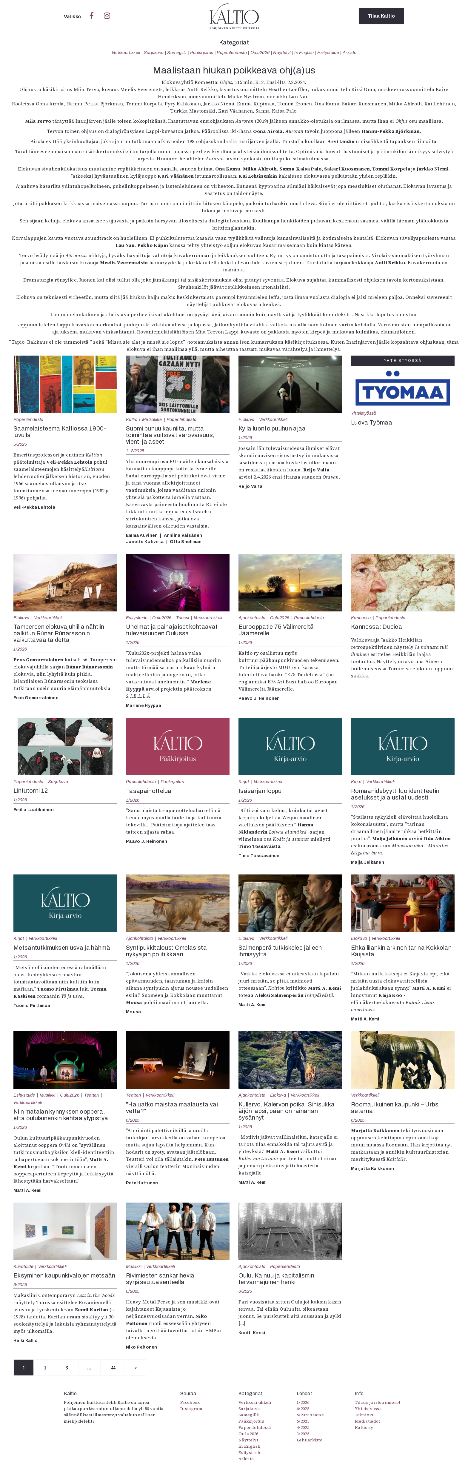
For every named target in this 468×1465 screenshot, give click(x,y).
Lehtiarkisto (309, 1440)
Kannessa (361, 617)
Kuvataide (23, 1266)
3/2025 (303, 1434)
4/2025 (303, 1427)
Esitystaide (328, 52)
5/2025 (20, 444)
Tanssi (182, 617)
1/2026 (245, 437)
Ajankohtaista (251, 617)
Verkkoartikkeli (126, 52)
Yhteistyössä (363, 413)
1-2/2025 (135, 450)
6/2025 (133, 1120)
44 (115, 1367)
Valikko (73, 16)
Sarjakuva (154, 52)
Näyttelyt (282, 52)
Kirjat (243, 781)
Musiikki (48, 1095)
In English (304, 52)
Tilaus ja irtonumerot (378, 1402)
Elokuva (246, 419)
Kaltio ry (364, 1427)
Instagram (191, 1409)
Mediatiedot (367, 1421)
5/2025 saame (310, 1415)
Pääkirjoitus (201, 52)
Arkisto (349, 52)
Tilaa (381, 16)
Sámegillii (176, 52)
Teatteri (91, 1095)
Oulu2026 (260, 52)
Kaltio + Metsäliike (144, 419)
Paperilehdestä (232, 52)
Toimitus (364, 1415)
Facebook (190, 1402)
